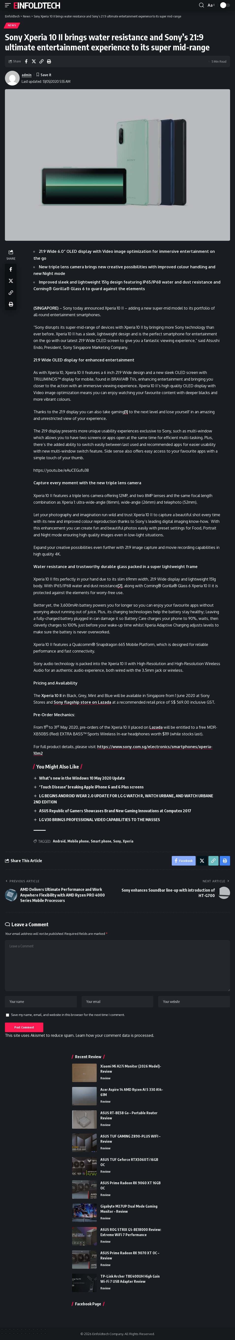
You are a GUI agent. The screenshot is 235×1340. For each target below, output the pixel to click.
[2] (120, 586)
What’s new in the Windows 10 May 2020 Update (82, 778)
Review (105, 1078)
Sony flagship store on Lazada (83, 702)
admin (26, 74)
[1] (126, 411)
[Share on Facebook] (26, 61)
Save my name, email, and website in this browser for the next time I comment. (68, 1014)
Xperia (128, 840)
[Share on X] (33, 61)
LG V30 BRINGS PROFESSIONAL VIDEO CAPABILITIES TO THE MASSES (99, 818)
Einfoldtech (36, 5)
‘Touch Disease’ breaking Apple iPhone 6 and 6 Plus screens (91, 786)
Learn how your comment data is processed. (115, 1035)
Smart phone (101, 840)
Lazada (156, 727)
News (12, 25)
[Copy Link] (41, 61)
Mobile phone (78, 840)
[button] (9, 5)
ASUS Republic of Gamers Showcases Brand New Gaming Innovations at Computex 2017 (115, 809)
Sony (117, 840)
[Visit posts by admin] (12, 78)
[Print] (49, 61)
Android (59, 840)
